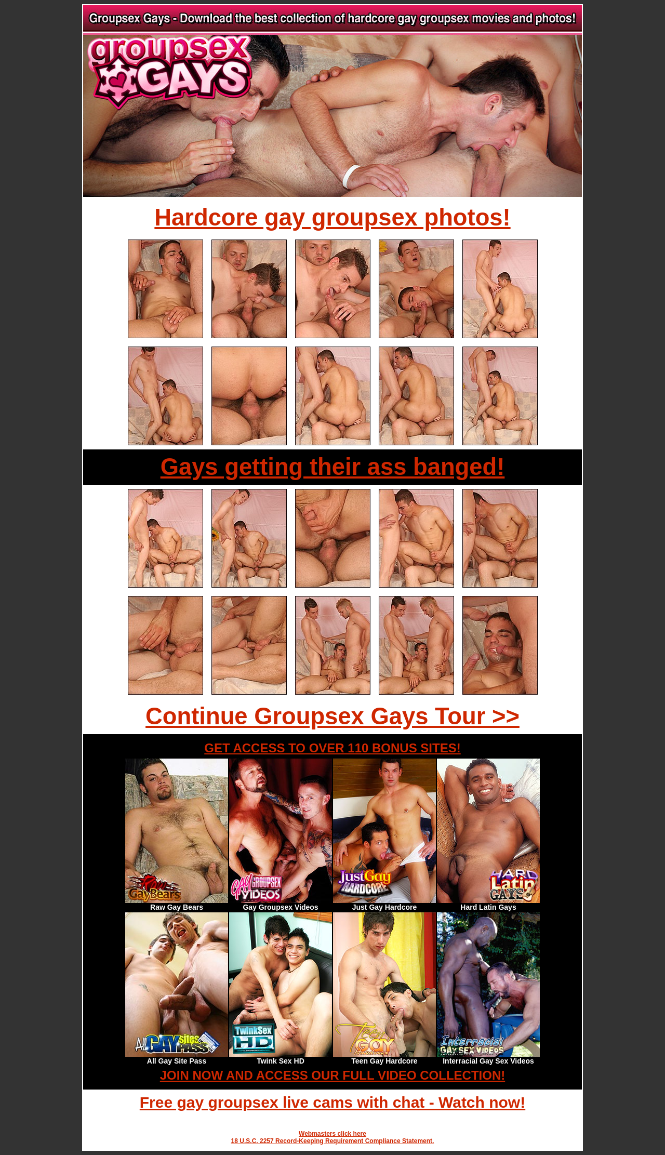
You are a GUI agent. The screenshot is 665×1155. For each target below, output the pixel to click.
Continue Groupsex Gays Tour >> (332, 716)
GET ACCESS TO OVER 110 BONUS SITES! (332, 748)
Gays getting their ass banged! (333, 467)
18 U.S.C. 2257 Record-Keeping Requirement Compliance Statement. (332, 1141)
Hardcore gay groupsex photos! (332, 217)
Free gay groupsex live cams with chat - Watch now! (332, 1102)
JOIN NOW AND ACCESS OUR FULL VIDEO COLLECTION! (332, 1075)
